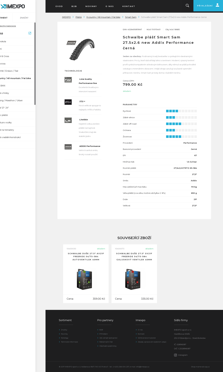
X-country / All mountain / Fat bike (23, 78)
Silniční (8, 49)
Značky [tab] (34, 17)
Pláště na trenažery (14, 130)
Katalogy (64, 338)
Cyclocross (10, 63)
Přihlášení (103, 334)
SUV (7, 144)
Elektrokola (10, 41)
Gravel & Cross (12, 56)
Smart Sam (130, 17)
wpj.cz (207, 367)
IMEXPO (66, 17)
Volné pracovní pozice (147, 338)
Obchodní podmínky (108, 346)
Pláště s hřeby (12, 93)
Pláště (23, 34)
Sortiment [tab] (11, 17)
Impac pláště (11, 115)
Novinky (64, 334)
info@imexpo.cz (142, 367)
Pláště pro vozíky (13, 122)
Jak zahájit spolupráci (108, 338)
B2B (101, 330)
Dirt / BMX (10, 85)
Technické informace (69, 342)
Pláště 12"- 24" (12, 107)
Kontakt (141, 334)
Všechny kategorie (15, 26)
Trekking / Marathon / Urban (19, 100)
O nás (140, 330)
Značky (64, 330)
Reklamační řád (105, 342)
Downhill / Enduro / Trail (16, 71)
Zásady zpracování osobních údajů (152, 342)
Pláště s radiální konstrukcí (18, 137)
